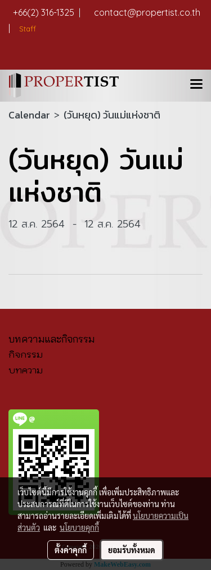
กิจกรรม (25, 354)
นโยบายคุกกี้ (79, 527)
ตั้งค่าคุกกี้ (71, 550)
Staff (26, 28)
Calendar (29, 114)
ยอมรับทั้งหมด (131, 550)
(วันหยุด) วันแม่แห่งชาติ (112, 114)
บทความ (25, 370)
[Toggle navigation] (196, 85)
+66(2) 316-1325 (46, 12)
